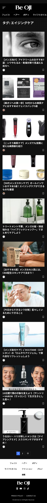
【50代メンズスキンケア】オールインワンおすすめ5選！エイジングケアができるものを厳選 (23, 186)
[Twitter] (17, 489)
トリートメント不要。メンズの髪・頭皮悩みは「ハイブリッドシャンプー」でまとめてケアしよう (23, 229)
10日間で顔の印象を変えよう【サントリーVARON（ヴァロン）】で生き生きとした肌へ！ (23, 396)
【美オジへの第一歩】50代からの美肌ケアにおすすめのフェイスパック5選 (23, 104)
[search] (42, 7)
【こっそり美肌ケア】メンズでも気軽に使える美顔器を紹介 (23, 144)
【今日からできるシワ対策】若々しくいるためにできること (23, 311)
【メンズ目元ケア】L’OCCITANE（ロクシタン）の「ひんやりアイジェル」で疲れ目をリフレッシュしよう (23, 353)
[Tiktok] (28, 489)
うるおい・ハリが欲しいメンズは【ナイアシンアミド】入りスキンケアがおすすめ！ (23, 439)
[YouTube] (21, 489)
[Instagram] (24, 489)
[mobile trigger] (5, 8)
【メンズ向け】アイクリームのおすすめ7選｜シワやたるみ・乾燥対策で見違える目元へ (23, 62)
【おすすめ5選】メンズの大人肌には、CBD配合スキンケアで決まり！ (22, 271)
